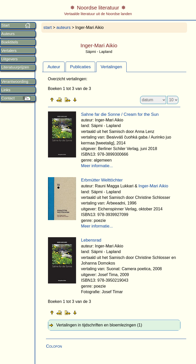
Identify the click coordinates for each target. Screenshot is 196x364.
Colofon (54, 346)
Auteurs (8, 34)
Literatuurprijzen (15, 67)
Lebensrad (91, 240)
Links (5, 90)
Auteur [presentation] (53, 66)
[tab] (54, 67)
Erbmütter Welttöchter (102, 180)
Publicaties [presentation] (80, 66)
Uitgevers (9, 59)
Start (5, 25)
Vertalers (9, 51)
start (47, 27)
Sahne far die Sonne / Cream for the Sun (120, 114)
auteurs (63, 27)
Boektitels (9, 42)
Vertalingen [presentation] (111, 66)
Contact (8, 98)
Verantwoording (14, 81)
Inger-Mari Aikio (153, 186)
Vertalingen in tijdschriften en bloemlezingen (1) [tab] (99, 325)
